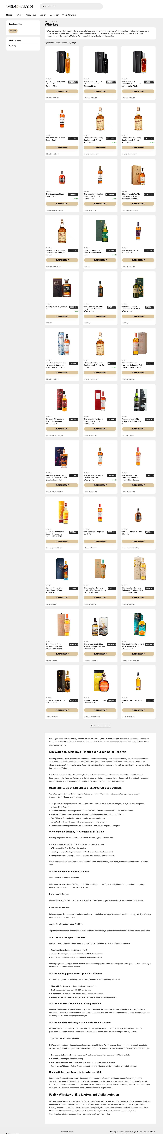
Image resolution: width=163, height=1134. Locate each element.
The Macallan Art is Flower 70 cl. (130, 251)
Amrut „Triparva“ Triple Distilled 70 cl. (55, 701)
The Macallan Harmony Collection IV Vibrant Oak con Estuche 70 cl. (132, 590)
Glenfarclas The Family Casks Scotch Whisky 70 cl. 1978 (131, 140)
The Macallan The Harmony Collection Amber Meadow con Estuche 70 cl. (54, 647)
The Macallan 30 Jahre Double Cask (55, 139)
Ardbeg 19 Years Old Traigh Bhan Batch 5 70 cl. (131, 421)
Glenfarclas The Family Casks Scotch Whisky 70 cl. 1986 (56, 252)
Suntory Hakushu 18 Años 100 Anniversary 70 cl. (93, 252)
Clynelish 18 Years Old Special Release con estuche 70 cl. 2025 (55, 534)
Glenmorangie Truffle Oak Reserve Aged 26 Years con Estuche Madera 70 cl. (131, 197)
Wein (19, 15)
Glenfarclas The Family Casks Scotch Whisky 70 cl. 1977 (93, 140)
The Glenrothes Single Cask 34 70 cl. (55, 195)
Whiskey (12, 46)
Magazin (9, 15)
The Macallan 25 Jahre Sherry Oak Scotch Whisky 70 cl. (93, 196)
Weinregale (31, 15)
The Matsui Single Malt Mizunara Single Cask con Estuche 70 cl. (94, 646)
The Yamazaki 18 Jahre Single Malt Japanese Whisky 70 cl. (93, 308)
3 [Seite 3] (98, 726)
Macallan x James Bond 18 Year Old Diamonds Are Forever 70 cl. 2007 (55, 365)
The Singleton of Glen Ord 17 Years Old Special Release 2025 (133, 646)
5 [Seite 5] (105, 726)
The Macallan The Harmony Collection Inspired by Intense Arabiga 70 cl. (130, 478)
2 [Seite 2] (94, 726)
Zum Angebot (62, 91)
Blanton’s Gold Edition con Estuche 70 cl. (95, 701)
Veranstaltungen (69, 15)
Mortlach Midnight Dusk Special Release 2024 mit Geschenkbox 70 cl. (56, 477)
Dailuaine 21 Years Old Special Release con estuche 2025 (55, 421)
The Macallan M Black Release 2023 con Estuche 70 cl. (93, 83)
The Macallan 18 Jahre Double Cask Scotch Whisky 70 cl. (93, 477)
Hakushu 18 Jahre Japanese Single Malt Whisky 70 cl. (131, 308)
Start (46, 21)
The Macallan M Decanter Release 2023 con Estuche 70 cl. (131, 83)
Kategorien (54, 15)
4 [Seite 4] (102, 726)
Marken (43, 15)
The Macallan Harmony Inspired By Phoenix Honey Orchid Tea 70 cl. (95, 590)
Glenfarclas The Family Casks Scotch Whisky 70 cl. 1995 (94, 365)
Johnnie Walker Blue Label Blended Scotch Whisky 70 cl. (55, 590)
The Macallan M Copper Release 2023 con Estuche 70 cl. (55, 83)
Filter (13, 31)
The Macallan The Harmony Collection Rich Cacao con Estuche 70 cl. (132, 365)
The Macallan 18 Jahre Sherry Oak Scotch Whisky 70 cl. (93, 421)
